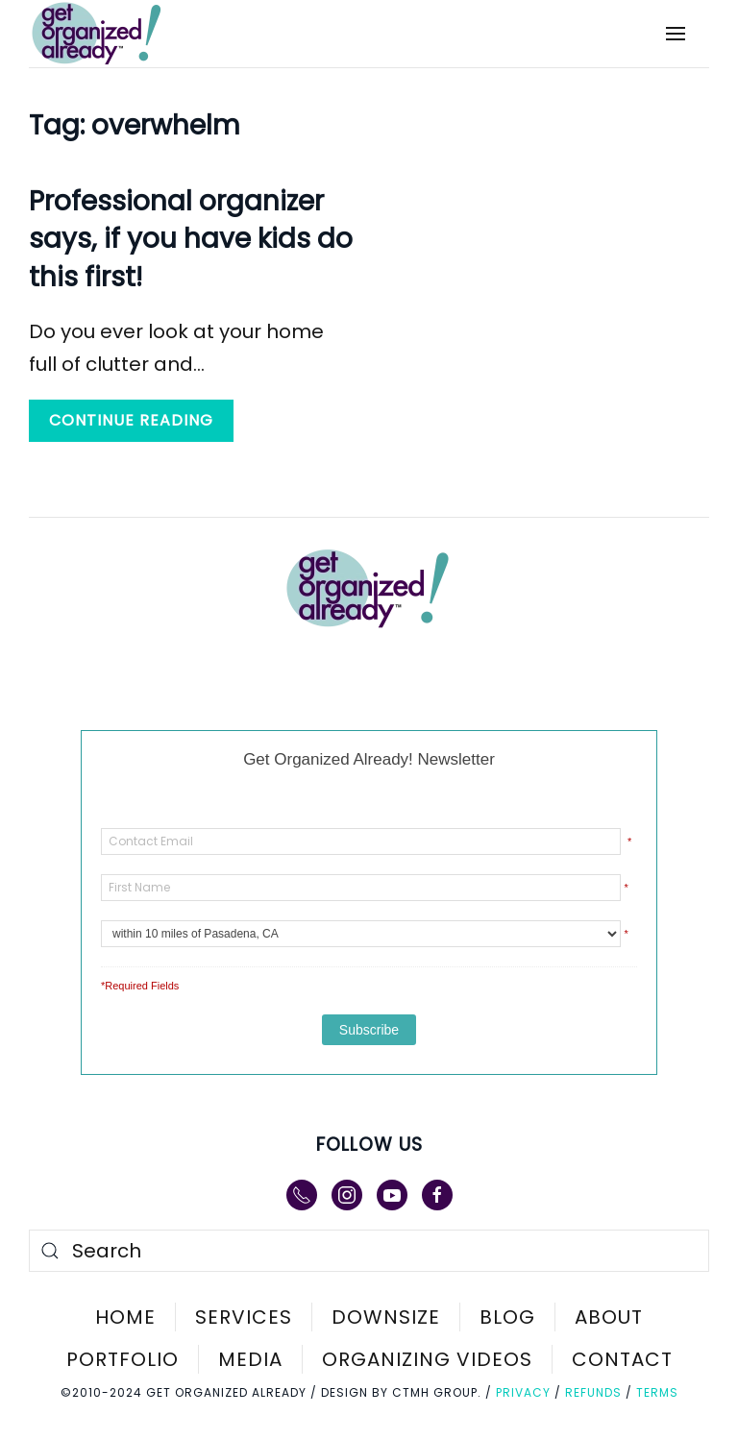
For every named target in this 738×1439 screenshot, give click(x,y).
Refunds (593, 1392)
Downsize (386, 1317)
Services (243, 1317)
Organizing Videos (427, 1359)
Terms (657, 1392)
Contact (622, 1359)
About (609, 1317)
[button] (675, 34)
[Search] (369, 1251)
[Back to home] (109, 33)
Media (250, 1359)
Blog (507, 1317)
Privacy (523, 1392)
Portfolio (122, 1359)
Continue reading (131, 420)
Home (125, 1317)
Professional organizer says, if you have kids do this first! (191, 239)
